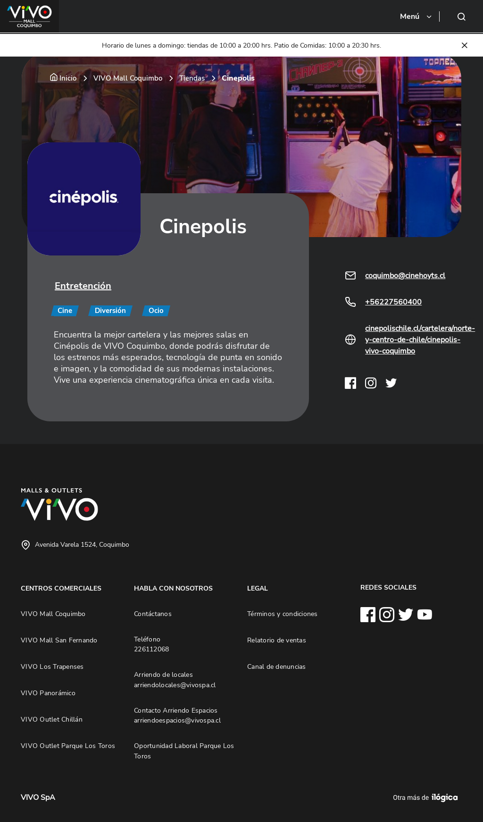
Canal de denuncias (276, 666)
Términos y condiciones (282, 613)
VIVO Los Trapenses (52, 666)
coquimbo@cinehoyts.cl (405, 276)
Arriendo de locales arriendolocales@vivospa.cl (175, 680)
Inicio (67, 78)
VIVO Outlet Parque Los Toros (68, 745)
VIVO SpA (38, 797)
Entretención (83, 285)
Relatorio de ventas (276, 640)
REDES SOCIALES (388, 587)
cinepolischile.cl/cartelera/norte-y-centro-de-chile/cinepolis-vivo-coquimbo (420, 339)
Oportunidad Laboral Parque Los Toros (184, 751)
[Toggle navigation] (416, 16)
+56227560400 (393, 302)
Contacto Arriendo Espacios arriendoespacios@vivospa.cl (177, 715)
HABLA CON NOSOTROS (173, 588)
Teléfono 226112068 (151, 644)
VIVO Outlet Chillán (52, 719)
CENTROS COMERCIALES (61, 588)
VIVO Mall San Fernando (59, 640)
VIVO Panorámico (48, 693)
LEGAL (257, 588)
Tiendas (192, 78)
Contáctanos (153, 613)
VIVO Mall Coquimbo (127, 78)
